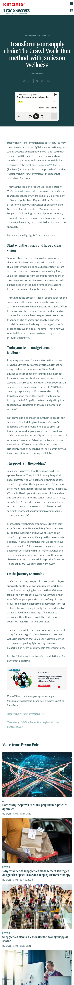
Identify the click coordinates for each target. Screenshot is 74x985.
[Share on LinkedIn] (24, 81)
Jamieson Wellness (49, 164)
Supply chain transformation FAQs (26, 713)
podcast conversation (26, 191)
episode (50, 235)
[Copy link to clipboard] (43, 81)
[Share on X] (29, 81)
